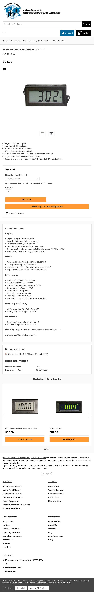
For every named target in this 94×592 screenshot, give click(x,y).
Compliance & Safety (12, 535)
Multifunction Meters (12, 493)
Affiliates (52, 481)
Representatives (56, 493)
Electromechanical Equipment (16, 504)
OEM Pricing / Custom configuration (47, 206)
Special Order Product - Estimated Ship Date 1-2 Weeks (28, 183)
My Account (8, 520)
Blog (50, 531)
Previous (3, 415)
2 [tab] (47, 448)
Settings (8, 588)
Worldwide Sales (55, 489)
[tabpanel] (25, 414)
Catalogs (7, 546)
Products (7, 481)
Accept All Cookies (38, 588)
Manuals (6, 543)
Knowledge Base (56, 535)
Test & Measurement (12, 496)
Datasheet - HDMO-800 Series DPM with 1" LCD (28, 353)
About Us (52, 524)
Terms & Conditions (12, 528)
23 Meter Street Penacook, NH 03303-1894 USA (24, 561)
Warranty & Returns (11, 531)
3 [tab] (49, 448)
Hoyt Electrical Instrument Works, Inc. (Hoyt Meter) (24, 457)
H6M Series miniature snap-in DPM (21, 428)
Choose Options (25, 438)
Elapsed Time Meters (12, 508)
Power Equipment (10, 500)
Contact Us (8, 555)
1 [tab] (45, 448)
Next (90, 415)
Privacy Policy (54, 520)
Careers (52, 528)
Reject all (21, 588)
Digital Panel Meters (12, 489)
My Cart (6, 524)
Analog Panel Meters (12, 485)
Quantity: (9, 187)
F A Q (50, 539)
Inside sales (53, 485)
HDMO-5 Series (57, 428)
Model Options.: (16, 175)
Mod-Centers (54, 500)
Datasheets (8, 539)
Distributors (53, 496)
